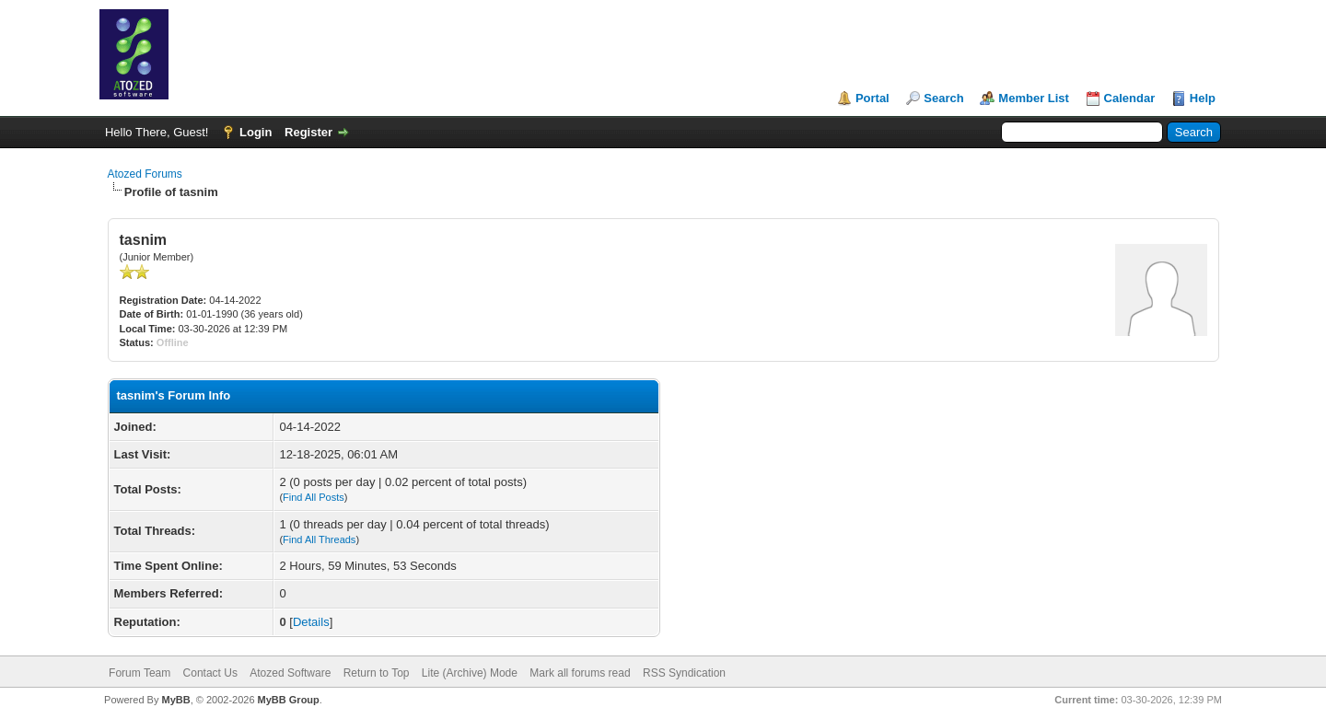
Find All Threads (319, 539)
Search (943, 98)
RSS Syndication (684, 673)
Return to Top (376, 673)
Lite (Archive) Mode (470, 673)
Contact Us (210, 673)
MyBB (175, 699)
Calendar (1130, 98)
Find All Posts (313, 497)
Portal (872, 98)
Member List (1033, 98)
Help (1203, 98)
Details (311, 622)
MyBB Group (289, 699)
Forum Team (139, 673)
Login (255, 132)
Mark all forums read (579, 673)
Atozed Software (290, 673)
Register (308, 132)
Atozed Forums (145, 174)
